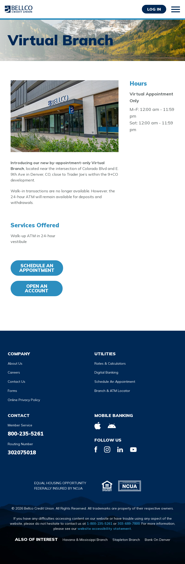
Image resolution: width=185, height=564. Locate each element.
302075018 (22, 452)
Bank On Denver (157, 539)
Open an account (36, 288)
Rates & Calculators (110, 363)
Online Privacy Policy (24, 400)
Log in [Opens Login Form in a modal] (154, 9)
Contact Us (16, 381)
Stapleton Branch (126, 539)
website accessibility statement (104, 528)
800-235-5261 (25, 433)
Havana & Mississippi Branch (85, 539)
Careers (14, 372)
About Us (15, 363)
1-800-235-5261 (99, 523)
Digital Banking (106, 372)
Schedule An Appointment (36, 268)
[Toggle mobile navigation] (176, 9)
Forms (12, 391)
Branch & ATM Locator (112, 391)
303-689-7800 (129, 523)
